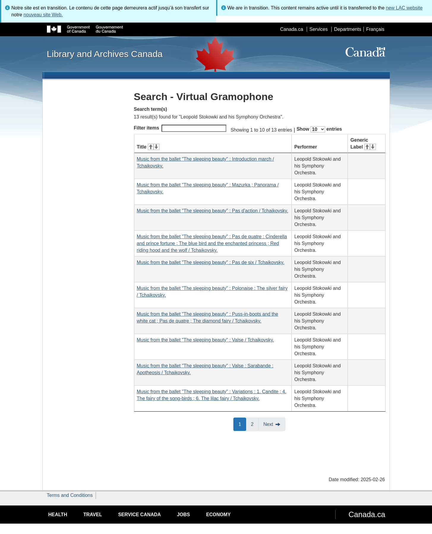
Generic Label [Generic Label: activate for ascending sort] (363, 143)
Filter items (180, 128)
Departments (347, 29)
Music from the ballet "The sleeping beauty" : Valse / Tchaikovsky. (205, 339)
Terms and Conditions (70, 495)
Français (375, 29)
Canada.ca (291, 29)
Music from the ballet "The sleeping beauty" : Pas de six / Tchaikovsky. (210, 262)
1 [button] (242, 424)
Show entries (319, 129)
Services (318, 29)
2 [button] (255, 424)
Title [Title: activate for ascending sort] (148, 146)
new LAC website (404, 7)
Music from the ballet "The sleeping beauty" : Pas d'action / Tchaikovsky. (212, 210)
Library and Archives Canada (105, 54)
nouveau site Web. (43, 14)
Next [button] (268, 424)
